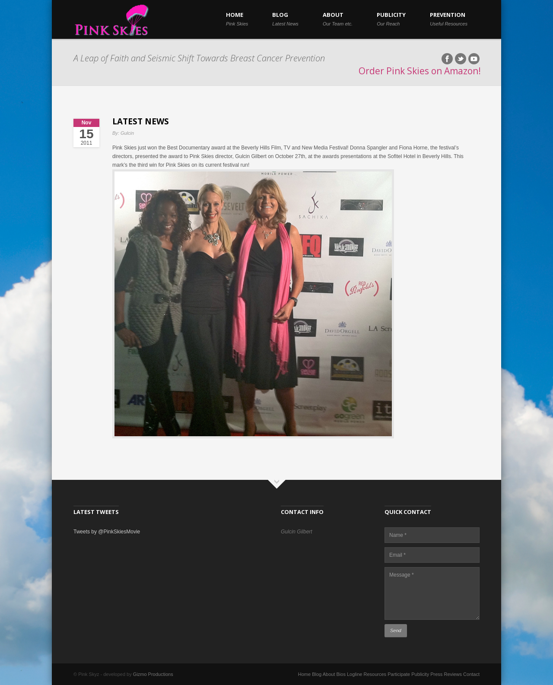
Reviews (453, 674)
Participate (399, 674)
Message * (432, 593)
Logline (354, 674)
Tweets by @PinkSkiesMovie (106, 532)
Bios (341, 674)
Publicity (420, 674)
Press (436, 674)
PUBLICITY (391, 18)
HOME (237, 18)
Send (395, 630)
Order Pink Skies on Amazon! (420, 71)
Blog (316, 674)
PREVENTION (448, 18)
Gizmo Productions (153, 674)
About (329, 674)
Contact (471, 674)
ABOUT (338, 18)
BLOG (285, 18)
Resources (375, 674)
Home (304, 674)
